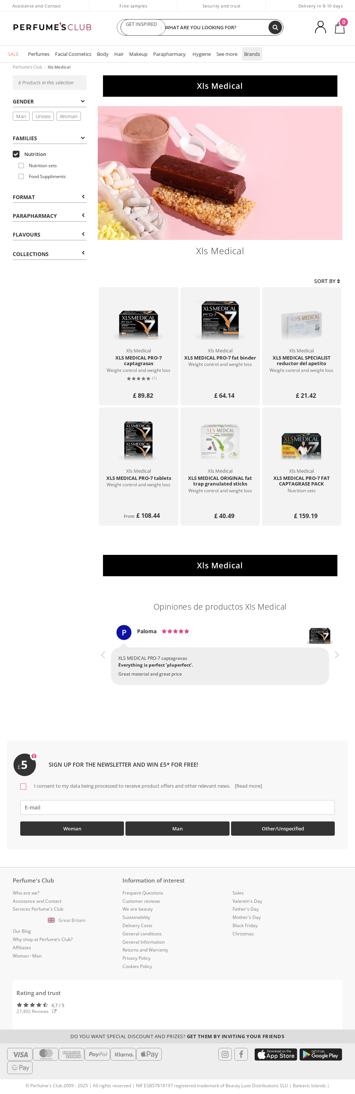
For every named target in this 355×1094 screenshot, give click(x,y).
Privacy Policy (136, 958)
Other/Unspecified (283, 828)
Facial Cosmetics (73, 54)
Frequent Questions (142, 893)
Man (21, 116)
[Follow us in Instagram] (225, 1054)
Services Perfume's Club (38, 909)
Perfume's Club (27, 67)
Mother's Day (247, 917)
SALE (13, 54)
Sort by (327, 281)
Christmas (243, 934)
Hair (119, 54)
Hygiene (201, 54)
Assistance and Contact (36, 6)
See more (226, 54)
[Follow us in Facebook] (241, 1054)
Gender (49, 101)
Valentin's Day (247, 901)
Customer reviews (141, 901)
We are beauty (137, 909)
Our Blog (22, 931)
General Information (143, 942)
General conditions (142, 934)
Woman (69, 116)
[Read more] (248, 785)
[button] (103, 661)
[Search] (275, 27)
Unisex (43, 116)
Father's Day (246, 909)
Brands (252, 54)
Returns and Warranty (145, 950)
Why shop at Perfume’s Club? (43, 939)
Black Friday (245, 925)
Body (103, 54)
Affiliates (22, 947)
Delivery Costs (137, 925)
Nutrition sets (37, 165)
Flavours (49, 234)
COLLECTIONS (49, 254)
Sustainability (136, 917)
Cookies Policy (137, 966)
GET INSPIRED (141, 27)
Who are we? (26, 893)
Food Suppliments (42, 176)
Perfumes (38, 54)
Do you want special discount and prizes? (177, 1036)
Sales (238, 893)
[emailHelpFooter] (177, 807)
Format (49, 197)
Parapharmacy (169, 54)
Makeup (138, 54)
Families (49, 138)
